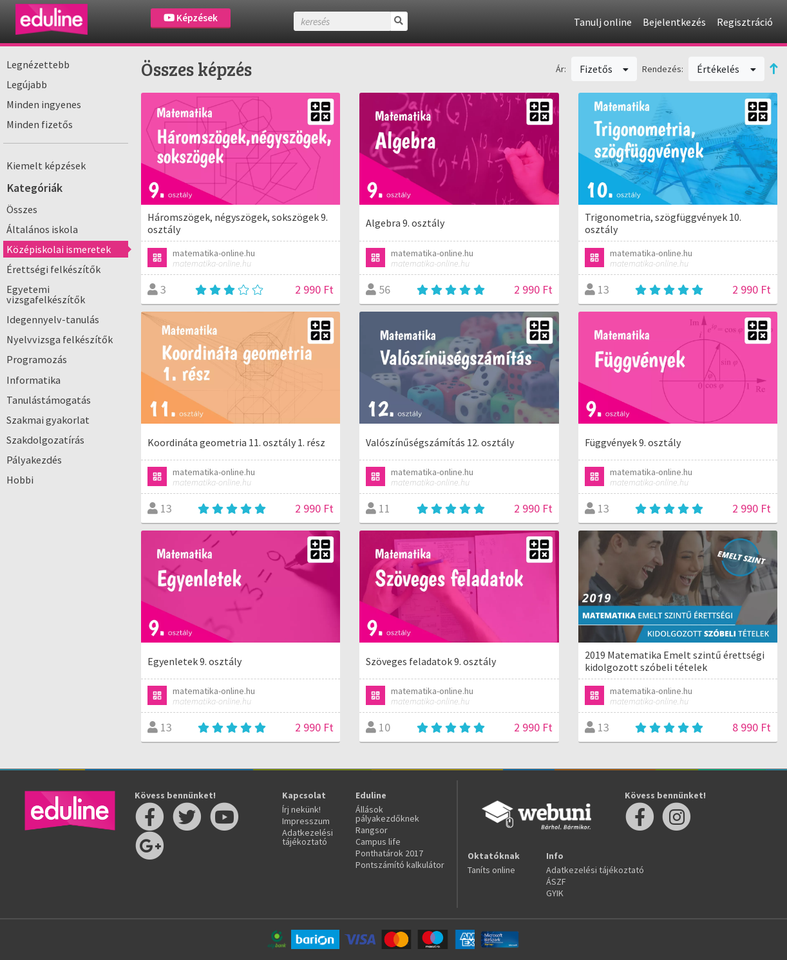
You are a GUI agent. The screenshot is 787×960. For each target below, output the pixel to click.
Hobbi (19, 479)
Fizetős (604, 68)
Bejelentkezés (674, 21)
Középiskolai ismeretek (58, 249)
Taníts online (491, 870)
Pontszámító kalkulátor (400, 865)
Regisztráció (745, 21)
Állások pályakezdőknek (387, 814)
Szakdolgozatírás (45, 439)
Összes (21, 209)
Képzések (191, 18)
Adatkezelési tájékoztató (307, 837)
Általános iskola (42, 229)
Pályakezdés (34, 459)
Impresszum (306, 821)
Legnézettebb (38, 64)
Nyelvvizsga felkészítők (59, 339)
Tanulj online (603, 21)
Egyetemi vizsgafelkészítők (45, 294)
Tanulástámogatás (48, 399)
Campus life (378, 841)
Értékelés (726, 68)
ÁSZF (556, 881)
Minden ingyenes (43, 104)
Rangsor (372, 830)
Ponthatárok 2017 (389, 853)
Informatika (33, 379)
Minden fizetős (39, 124)
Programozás (36, 359)
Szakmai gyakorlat (48, 419)
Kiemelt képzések (46, 165)
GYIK (555, 893)
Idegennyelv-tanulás (52, 319)
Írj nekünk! (301, 809)
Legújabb (26, 84)
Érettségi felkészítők (53, 269)
